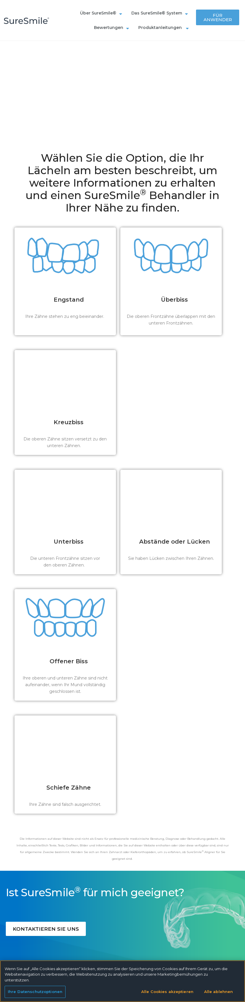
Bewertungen (112, 28)
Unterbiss (69, 541)
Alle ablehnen (218, 991)
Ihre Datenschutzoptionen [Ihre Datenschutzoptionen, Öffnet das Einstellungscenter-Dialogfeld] (35, 991)
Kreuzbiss (69, 422)
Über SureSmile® (102, 13)
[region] (122, 981)
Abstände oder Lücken (174, 541)
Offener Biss (69, 661)
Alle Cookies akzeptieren (167, 991)
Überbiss (174, 299)
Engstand (69, 299)
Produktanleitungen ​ (164, 28)
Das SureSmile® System (160, 13)
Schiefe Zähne (68, 787)
